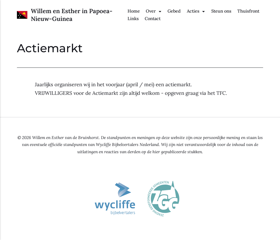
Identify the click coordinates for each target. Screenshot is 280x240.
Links (133, 18)
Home (134, 11)
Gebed (174, 11)
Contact (153, 18)
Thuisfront (248, 11)
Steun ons (221, 11)
